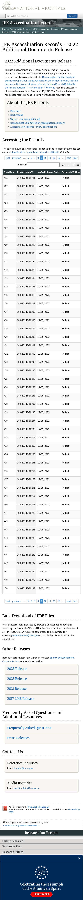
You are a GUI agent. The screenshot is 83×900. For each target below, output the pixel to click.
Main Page (15, 110)
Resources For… (12, 846)
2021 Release (17, 689)
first (7, 157)
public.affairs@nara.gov (26, 788)
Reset (76, 164)
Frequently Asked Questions (29, 728)
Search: (22, 164)
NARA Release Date (48, 172)
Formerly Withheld (72, 172)
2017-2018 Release (20, 699)
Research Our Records (20, 29)
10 (45, 157)
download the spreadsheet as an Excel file (34, 152)
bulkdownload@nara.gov (25, 635)
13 (59, 157)
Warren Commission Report (25, 118)
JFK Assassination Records (45, 29)
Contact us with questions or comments (21, 825)
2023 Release (17, 679)
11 (49, 157)
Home (5, 29)
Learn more (41, 894)
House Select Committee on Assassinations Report (37, 122)
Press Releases (18, 738)
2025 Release (17, 669)
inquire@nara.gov (23, 768)
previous (16, 157)
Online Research (12, 841)
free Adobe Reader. (38, 806)
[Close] (79, 859)
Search (72, 15)
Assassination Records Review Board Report (33, 126)
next (69, 157)
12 (54, 157)
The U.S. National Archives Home (33, 7)
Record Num (25, 172)
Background (16, 114)
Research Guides (12, 852)
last (75, 157)
